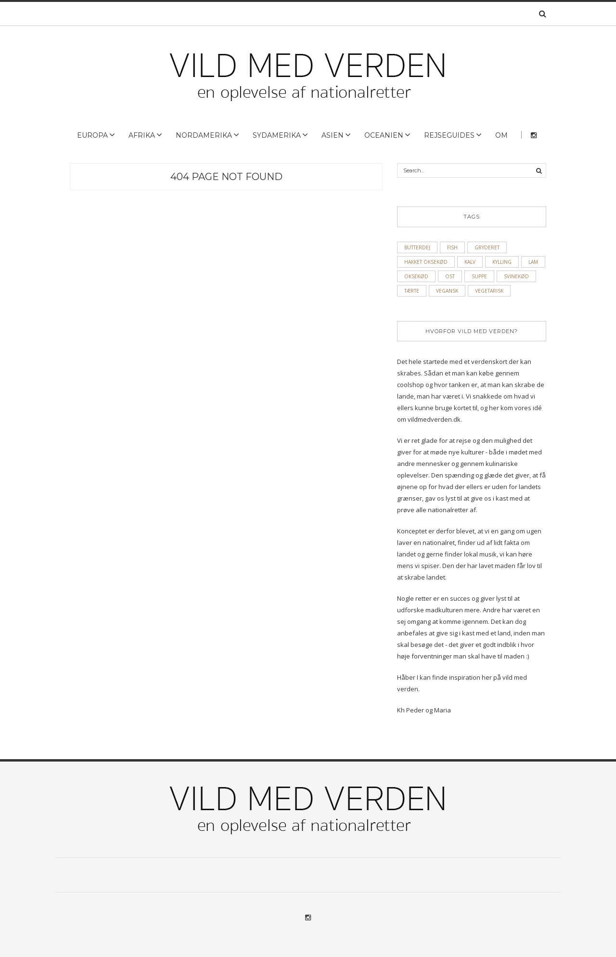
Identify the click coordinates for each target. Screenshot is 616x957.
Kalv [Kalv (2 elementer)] (469, 262)
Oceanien (383, 135)
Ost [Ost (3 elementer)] (450, 276)
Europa (92, 135)
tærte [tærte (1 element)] (411, 290)
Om (501, 135)
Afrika (141, 135)
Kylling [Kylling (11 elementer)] (502, 262)
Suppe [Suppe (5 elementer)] (479, 276)
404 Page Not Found (226, 176)
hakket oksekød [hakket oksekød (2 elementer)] (426, 262)
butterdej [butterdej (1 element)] (417, 247)
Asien (332, 135)
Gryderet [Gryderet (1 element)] (487, 247)
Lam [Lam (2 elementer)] (533, 262)
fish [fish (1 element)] (452, 247)
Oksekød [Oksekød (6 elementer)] (416, 276)
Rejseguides (449, 135)
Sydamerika (277, 135)
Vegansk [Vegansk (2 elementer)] (447, 290)
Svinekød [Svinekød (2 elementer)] (516, 276)
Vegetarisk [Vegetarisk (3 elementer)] (489, 290)
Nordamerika (204, 135)
